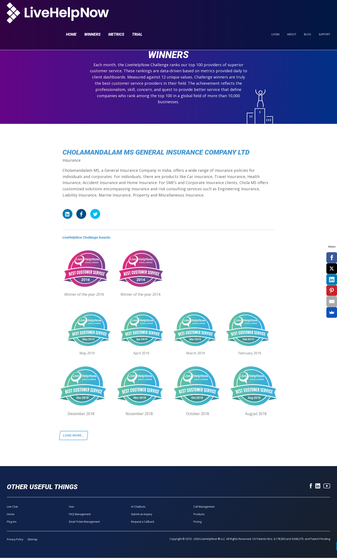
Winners (92, 11)
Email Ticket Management (84, 523)
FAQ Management (80, 515)
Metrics (116, 11)
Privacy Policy (15, 540)
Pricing (197, 523)
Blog (307, 11)
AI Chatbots (138, 508)
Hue (71, 508)
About (291, 11)
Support (324, 11)
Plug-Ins (11, 523)
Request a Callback (142, 523)
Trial (137, 11)
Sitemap (32, 540)
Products (198, 515)
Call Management (203, 508)
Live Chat (12, 508)
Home (71, 11)
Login (275, 11)
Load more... (74, 436)
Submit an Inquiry (141, 515)
